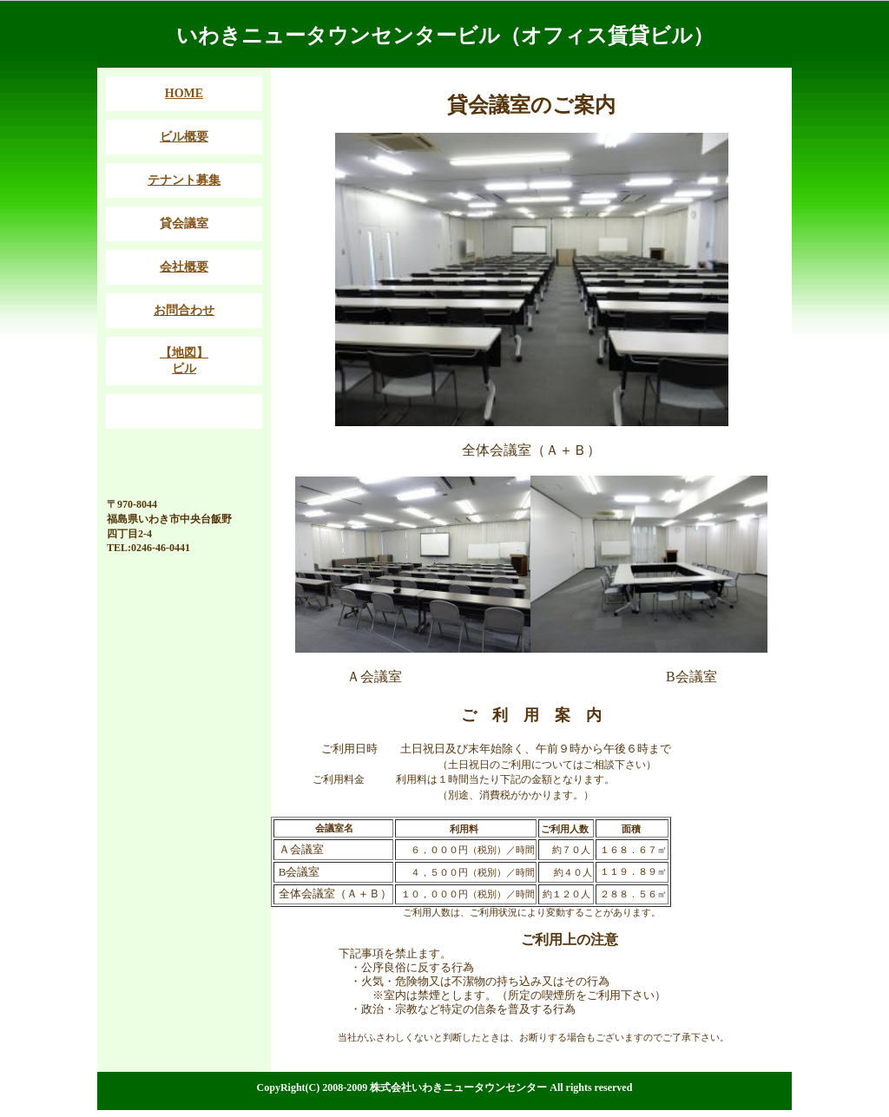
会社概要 (184, 266)
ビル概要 (184, 136)
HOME (184, 93)
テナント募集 (184, 180)
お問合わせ (184, 310)
